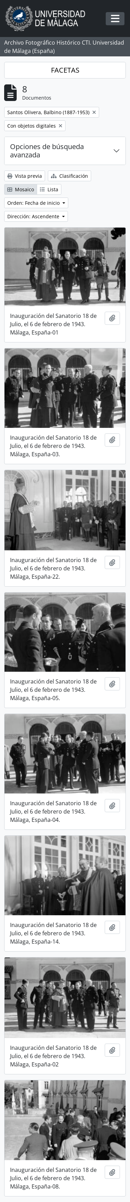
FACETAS (65, 70)
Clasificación (69, 176)
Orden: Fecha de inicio (34, 203)
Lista (49, 189)
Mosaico (20, 189)
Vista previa (24, 176)
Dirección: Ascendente (34, 216)
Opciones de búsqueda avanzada (47, 150)
